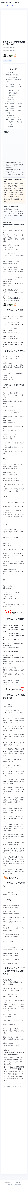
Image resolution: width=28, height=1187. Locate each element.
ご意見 (11, 99)
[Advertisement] (14, 25)
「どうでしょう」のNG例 (14, 103)
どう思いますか (14, 117)
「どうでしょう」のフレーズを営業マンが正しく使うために (14, 122)
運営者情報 (7, 1087)
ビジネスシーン (14, 95)
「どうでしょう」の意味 (14, 84)
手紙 (11, 97)
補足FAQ (10, 126)
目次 (14, 69)
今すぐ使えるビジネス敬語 (10, 2)
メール (11, 101)
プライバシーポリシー (7, 5)
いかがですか (13, 115)
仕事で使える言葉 (7, 60)
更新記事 (10, 72)
